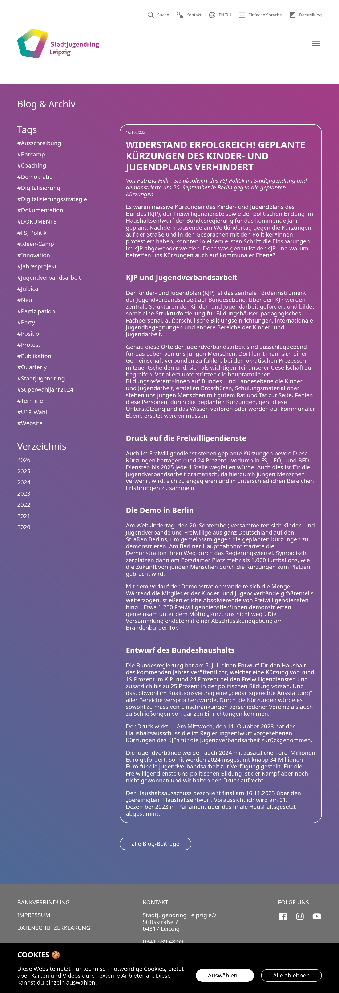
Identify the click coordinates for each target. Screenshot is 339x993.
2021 (23, 516)
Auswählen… (225, 975)
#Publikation (34, 356)
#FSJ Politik (32, 233)
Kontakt (189, 15)
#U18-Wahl (32, 412)
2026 (23, 460)
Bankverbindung (43, 902)
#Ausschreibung (39, 143)
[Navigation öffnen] (316, 43)
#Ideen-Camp (35, 244)
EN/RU (220, 15)
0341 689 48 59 (163, 941)
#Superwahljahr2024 (45, 389)
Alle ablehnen (291, 975)
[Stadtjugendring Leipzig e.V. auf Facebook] (283, 916)
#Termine (30, 401)
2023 (23, 493)
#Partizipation (36, 311)
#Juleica (27, 288)
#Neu (24, 300)
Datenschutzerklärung (53, 928)
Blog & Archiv (46, 104)
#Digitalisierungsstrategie (52, 199)
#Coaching (31, 165)
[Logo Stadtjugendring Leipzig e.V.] (58, 43)
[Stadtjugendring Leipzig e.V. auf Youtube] (317, 916)
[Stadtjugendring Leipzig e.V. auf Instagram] (300, 916)
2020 (23, 527)
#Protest (28, 344)
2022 (23, 504)
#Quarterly (32, 367)
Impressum (33, 915)
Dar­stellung (305, 15)
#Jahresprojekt (36, 266)
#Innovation (33, 255)
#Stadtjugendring (41, 378)
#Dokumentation (40, 210)
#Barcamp (31, 154)
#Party (26, 322)
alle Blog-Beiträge (155, 843)
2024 (23, 482)
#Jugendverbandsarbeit (49, 277)
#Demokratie (34, 176)
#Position (30, 333)
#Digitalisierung (38, 188)
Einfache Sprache (260, 15)
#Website (29, 423)
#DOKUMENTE (36, 221)
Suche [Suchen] (158, 15)
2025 (23, 471)
